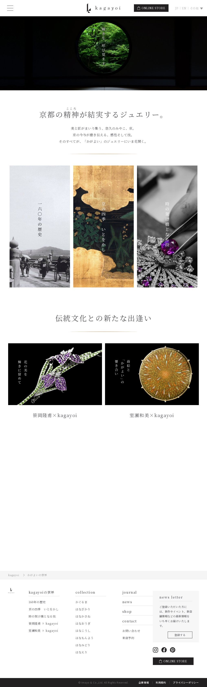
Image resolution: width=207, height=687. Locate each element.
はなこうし (83, 630)
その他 (194, 8)
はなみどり (83, 645)
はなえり (82, 652)
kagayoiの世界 (42, 593)
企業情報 (144, 682)
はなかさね (83, 616)
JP (177, 8)
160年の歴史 (37, 602)
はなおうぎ (83, 623)
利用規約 (161, 682)
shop (126, 612)
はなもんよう (85, 638)
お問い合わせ (131, 631)
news (127, 602)
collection (85, 593)
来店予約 (128, 638)
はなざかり (83, 609)
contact (129, 621)
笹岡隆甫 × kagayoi (43, 623)
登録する (180, 635)
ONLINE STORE (153, 8)
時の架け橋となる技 (42, 616)
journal (129, 593)
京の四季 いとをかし (44, 609)
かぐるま (82, 602)
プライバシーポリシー (186, 682)
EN (184, 8)
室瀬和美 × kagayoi (43, 630)
